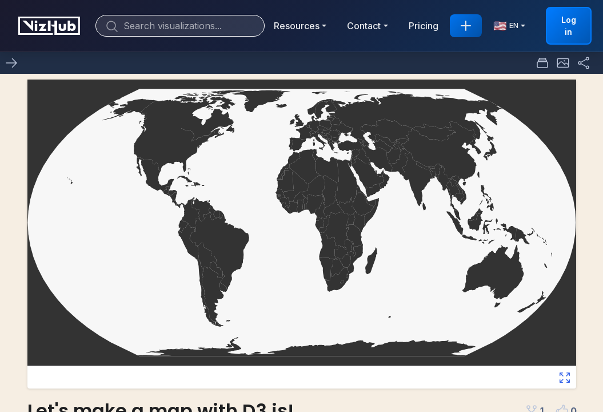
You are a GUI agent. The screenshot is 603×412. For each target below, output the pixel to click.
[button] (563, 63)
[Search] (180, 26)
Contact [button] (364, 25)
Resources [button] (297, 25)
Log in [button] (568, 26)
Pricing (423, 25)
